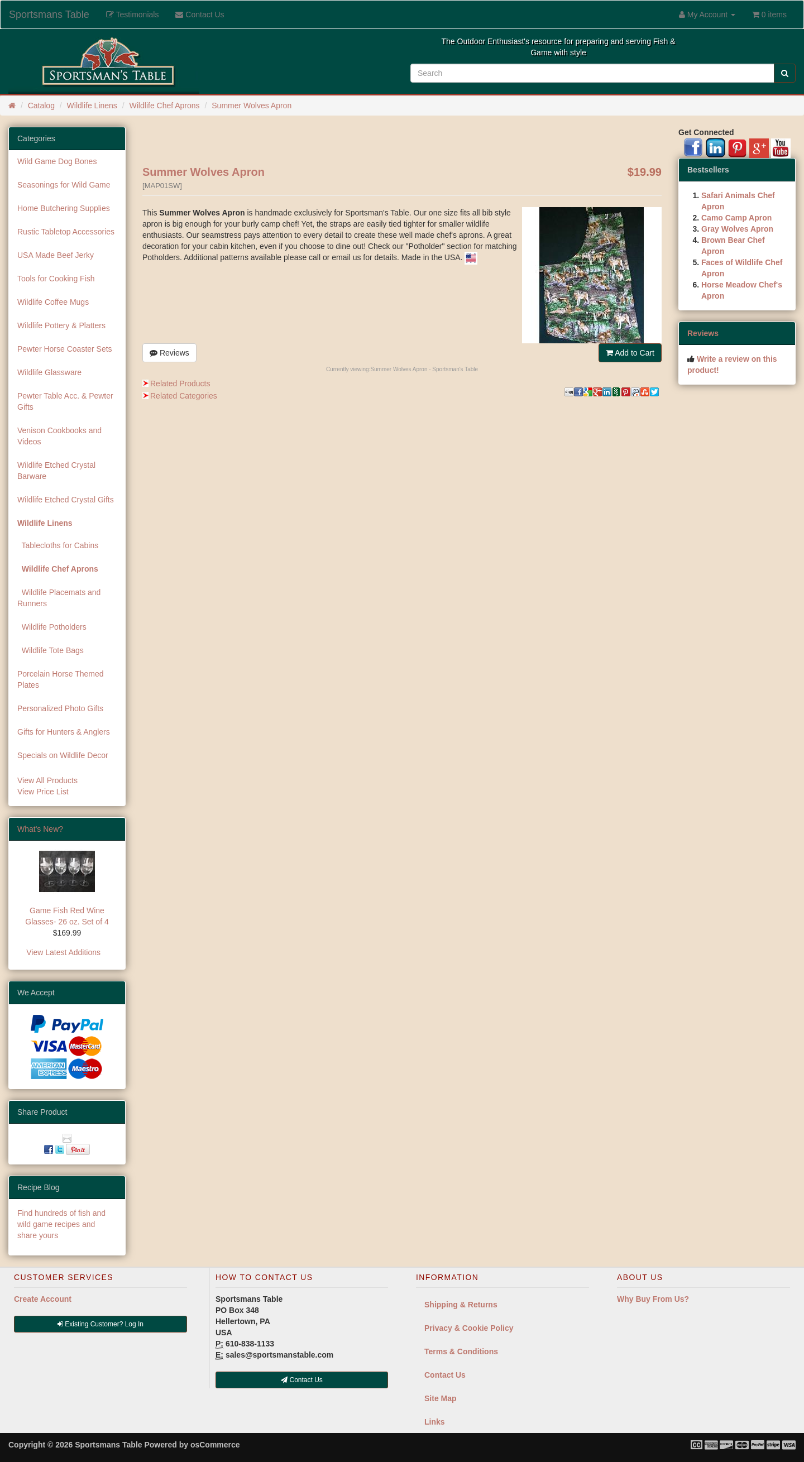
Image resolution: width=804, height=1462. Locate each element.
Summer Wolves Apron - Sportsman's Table (424, 369)
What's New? (40, 829)
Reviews (169, 352)
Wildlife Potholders (52, 626)
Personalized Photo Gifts (60, 708)
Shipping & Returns (460, 1304)
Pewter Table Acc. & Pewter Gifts (65, 401)
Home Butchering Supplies (63, 208)
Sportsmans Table (49, 14)
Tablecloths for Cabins (57, 545)
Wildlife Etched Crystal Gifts (65, 499)
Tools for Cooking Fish (56, 278)
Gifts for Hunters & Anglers (63, 731)
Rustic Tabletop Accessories (65, 231)
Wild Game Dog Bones (57, 161)
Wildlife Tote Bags (50, 650)
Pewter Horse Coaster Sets (64, 348)
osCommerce (215, 1444)
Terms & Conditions (461, 1351)
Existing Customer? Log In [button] (100, 1324)
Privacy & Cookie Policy (469, 1328)
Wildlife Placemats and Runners (58, 598)
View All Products (47, 780)
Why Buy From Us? (653, 1299)
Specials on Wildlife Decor (62, 755)
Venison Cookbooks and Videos (59, 436)
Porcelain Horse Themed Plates (60, 679)
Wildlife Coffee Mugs (53, 302)
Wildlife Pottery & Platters (61, 325)
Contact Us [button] (302, 1380)
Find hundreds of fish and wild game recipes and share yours (61, 1224)
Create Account (42, 1299)
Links (434, 1421)
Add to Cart (630, 352)
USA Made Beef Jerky (55, 255)
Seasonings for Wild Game (64, 184)
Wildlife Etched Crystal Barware (56, 471)
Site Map (440, 1398)
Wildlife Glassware (49, 372)
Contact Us (445, 1374)
